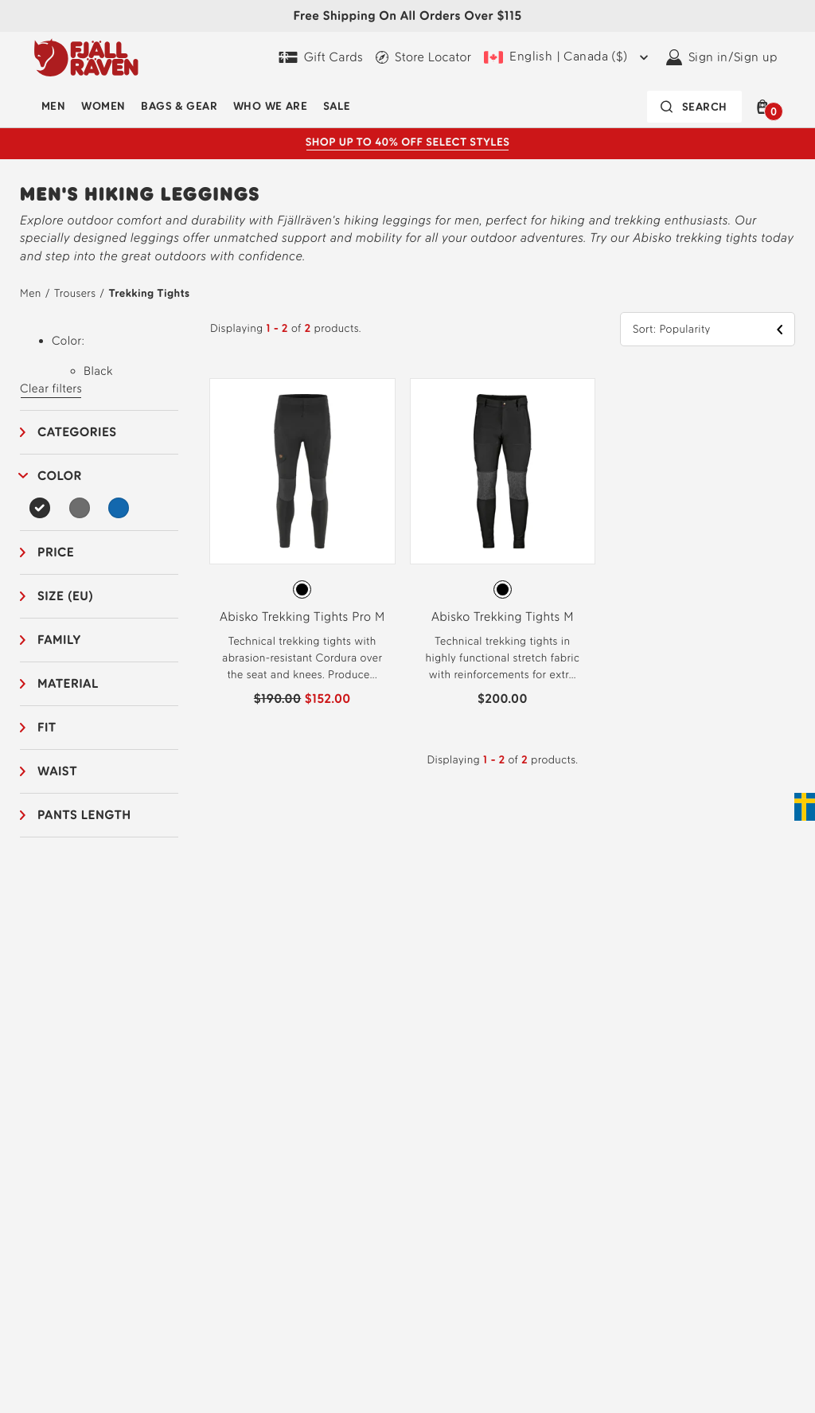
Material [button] (68, 683)
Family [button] (59, 639)
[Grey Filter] (79, 508)
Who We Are (270, 106)
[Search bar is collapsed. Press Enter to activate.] (694, 106)
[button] (765, 106)
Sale (336, 106)
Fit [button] (47, 727)
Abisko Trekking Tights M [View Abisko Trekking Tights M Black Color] (502, 616)
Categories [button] (77, 431)
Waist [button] (57, 771)
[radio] (302, 589)
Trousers (75, 293)
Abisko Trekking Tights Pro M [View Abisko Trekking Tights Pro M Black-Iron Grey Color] (302, 616)
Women (103, 106)
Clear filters (51, 388)
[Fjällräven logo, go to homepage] (86, 57)
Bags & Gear (179, 106)
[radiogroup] (302, 589)
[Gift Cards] (320, 57)
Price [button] (55, 552)
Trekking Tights (148, 293)
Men (53, 106)
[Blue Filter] (118, 508)
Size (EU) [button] (65, 595)
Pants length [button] (84, 814)
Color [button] (59, 475)
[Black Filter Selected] (40, 508)
